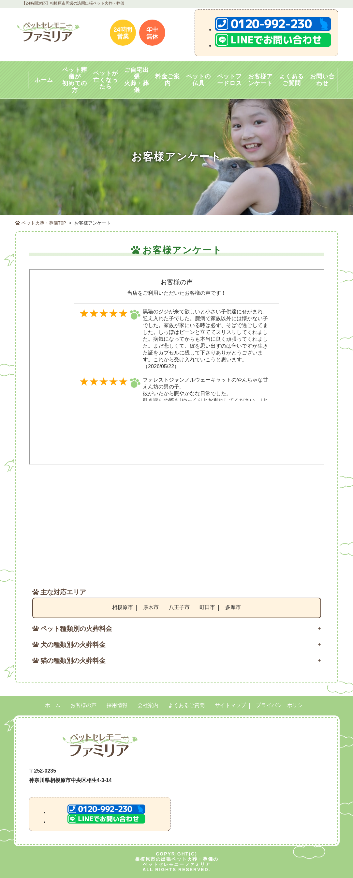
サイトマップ (230, 704)
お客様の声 (83, 704)
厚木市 (151, 606)
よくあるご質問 (291, 79)
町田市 (207, 606)
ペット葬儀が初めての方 (74, 80)
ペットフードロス (229, 79)
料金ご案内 (167, 79)
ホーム (44, 80)
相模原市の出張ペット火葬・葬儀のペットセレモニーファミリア (176, 860)
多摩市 (233, 606)
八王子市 (179, 606)
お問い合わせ (322, 79)
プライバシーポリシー (282, 704)
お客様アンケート (260, 79)
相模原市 (122, 606)
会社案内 (148, 704)
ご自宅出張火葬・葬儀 (136, 80)
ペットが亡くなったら (105, 80)
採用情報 (117, 704)
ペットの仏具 (198, 79)
